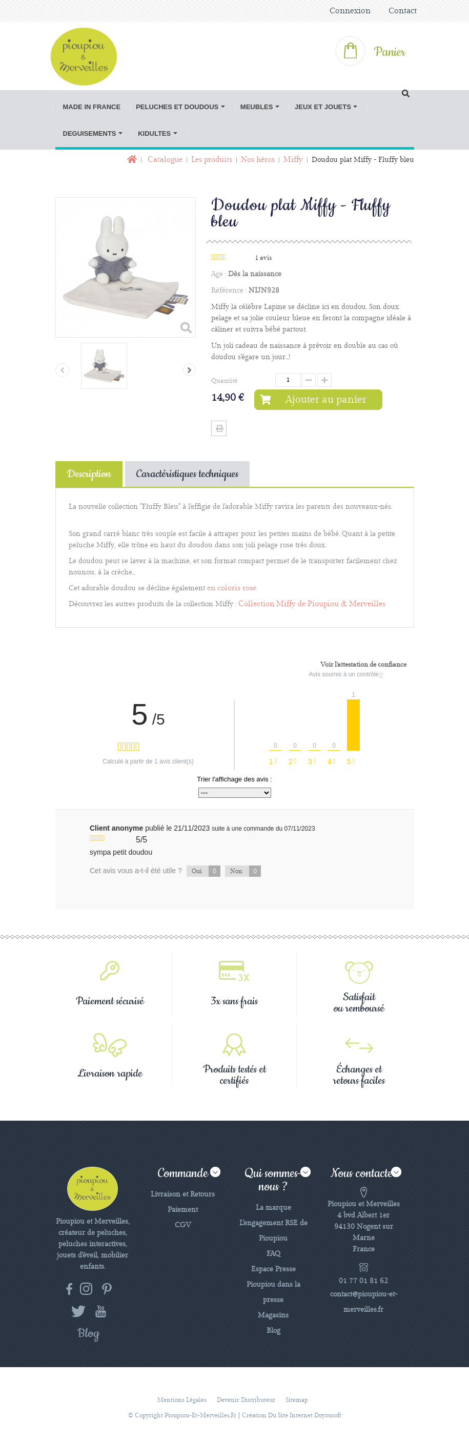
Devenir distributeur (246, 1400)
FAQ (273, 1254)
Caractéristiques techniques (187, 474)
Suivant (189, 369)
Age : (218, 274)
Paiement (183, 1210)
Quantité (224, 381)
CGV (183, 1225)
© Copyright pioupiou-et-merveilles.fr (182, 1415)
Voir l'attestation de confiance (363, 665)
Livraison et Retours (183, 1194)
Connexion (350, 11)
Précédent (62, 370)
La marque (273, 1208)
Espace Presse (273, 1269)
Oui (206, 871)
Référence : (229, 290)
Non (245, 871)
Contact (403, 11)
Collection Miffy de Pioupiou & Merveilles (311, 604)
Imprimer (219, 428)
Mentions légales (182, 1400)
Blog (273, 1331)
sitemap (297, 1400)
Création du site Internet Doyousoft (291, 1415)
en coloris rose (231, 588)
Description (89, 474)
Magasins (273, 1315)
